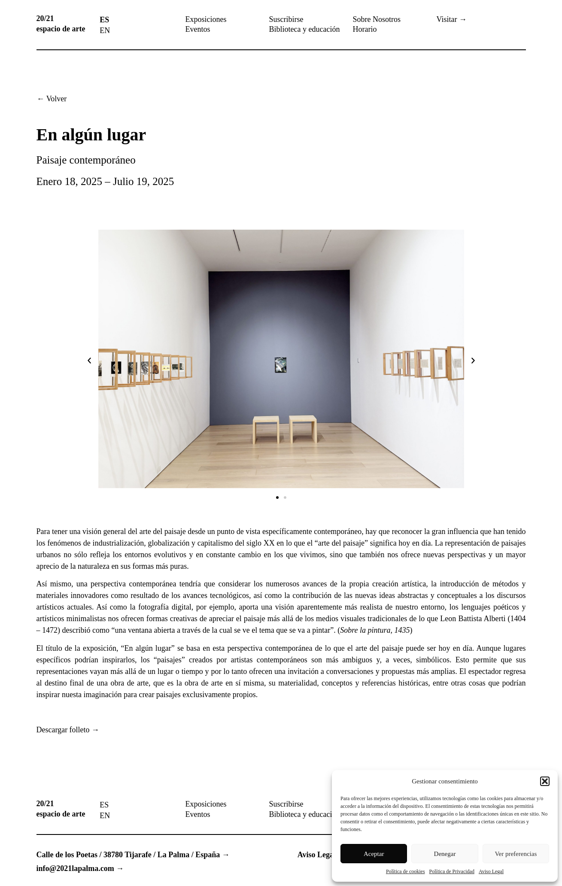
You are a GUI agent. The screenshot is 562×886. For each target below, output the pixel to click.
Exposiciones (206, 19)
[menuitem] (104, 19)
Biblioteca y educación (304, 29)
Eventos (197, 29)
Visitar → (452, 19)
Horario (365, 29)
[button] (545, 781)
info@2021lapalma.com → (80, 868)
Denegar (445, 853)
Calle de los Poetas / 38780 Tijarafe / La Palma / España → (133, 854)
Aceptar (374, 853)
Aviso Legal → (322, 854)
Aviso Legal (491, 871)
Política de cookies (405, 871)
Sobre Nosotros (377, 19)
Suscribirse (286, 19)
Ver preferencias (516, 853)
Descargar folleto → (68, 729)
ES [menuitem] (104, 19)
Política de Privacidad (451, 871)
